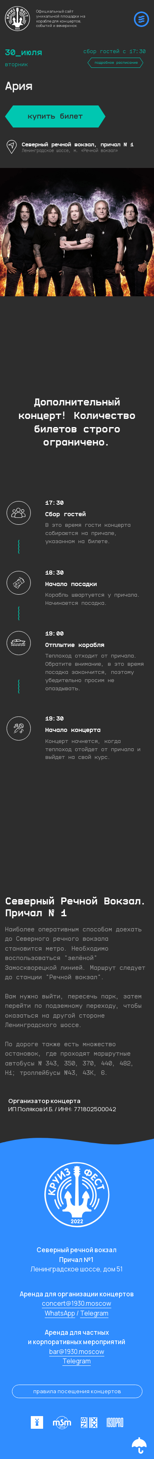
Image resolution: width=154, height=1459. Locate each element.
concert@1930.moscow (76, 1303)
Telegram (94, 1313)
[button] (139, 1445)
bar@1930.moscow (76, 1351)
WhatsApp (60, 1313)
